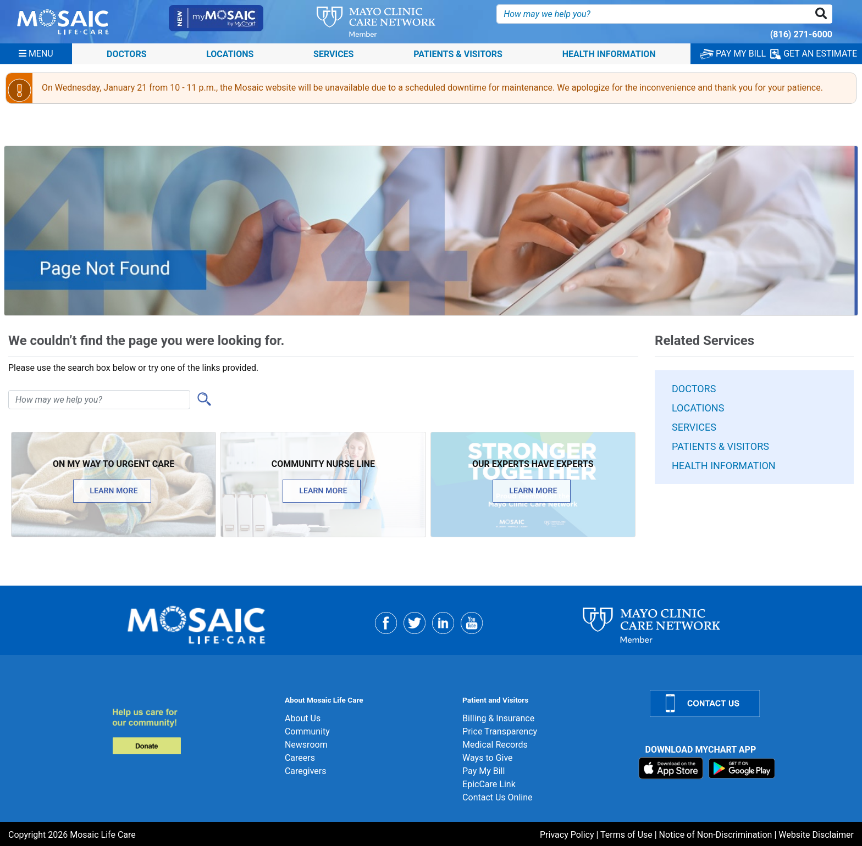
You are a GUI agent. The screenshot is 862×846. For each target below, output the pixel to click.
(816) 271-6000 (801, 34)
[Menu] (36, 53)
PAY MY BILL (733, 53)
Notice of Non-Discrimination (715, 835)
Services (333, 53)
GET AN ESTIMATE (813, 53)
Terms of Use (626, 835)
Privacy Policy (567, 835)
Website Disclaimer (816, 835)
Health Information (609, 53)
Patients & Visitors (457, 53)
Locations (229, 53)
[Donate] (191, 731)
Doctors (127, 53)
